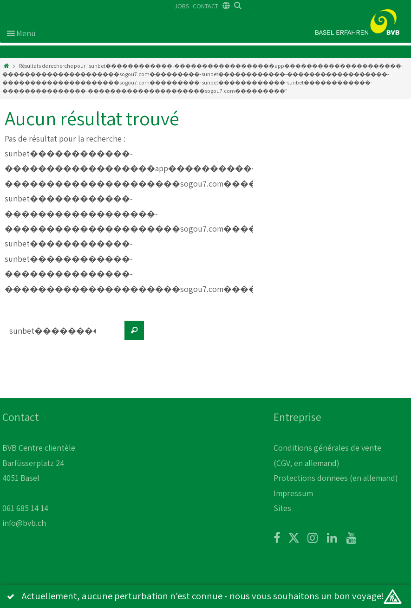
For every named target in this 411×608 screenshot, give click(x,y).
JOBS (182, 6)
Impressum (293, 493)
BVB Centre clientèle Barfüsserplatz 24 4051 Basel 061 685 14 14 (38, 477)
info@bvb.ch (24, 522)
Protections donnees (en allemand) (336, 477)
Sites (282, 508)
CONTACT (205, 6)
